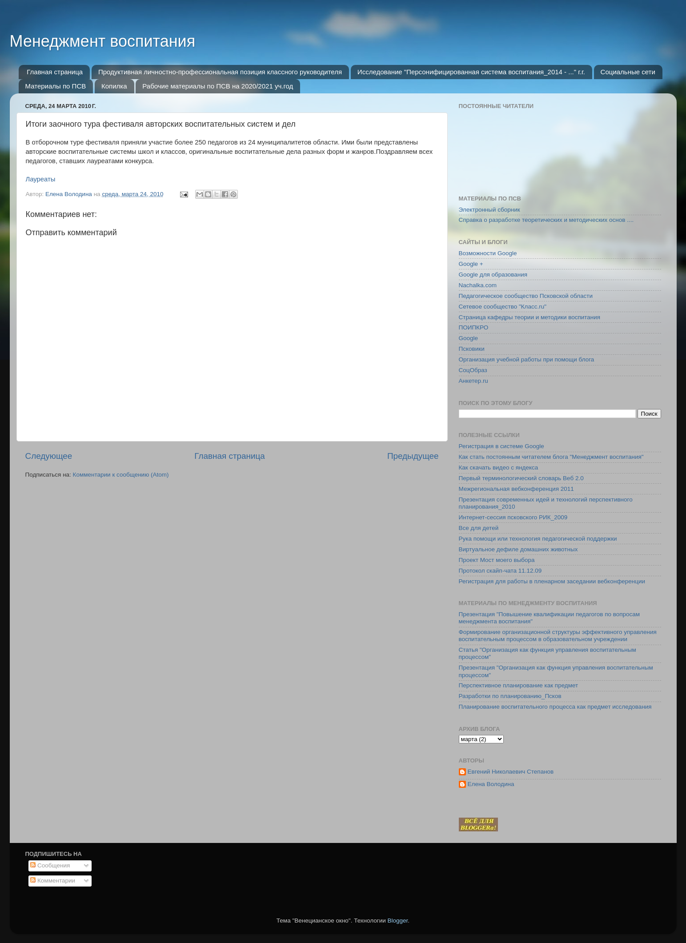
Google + (471, 264)
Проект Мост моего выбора (497, 560)
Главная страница (55, 72)
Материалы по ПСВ (55, 86)
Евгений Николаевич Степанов (511, 771)
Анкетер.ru (473, 380)
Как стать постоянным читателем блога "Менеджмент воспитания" (551, 456)
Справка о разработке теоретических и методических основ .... (546, 220)
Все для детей (479, 528)
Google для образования (493, 274)
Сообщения (50, 865)
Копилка (114, 86)
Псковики (472, 348)
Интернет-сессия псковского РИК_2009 (513, 517)
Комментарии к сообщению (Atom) (121, 474)
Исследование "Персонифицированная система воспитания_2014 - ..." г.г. (471, 72)
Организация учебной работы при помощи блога (526, 359)
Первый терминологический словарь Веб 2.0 (521, 478)
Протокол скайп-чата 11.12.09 (500, 570)
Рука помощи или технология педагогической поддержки (538, 538)
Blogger (398, 920)
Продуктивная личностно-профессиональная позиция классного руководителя (220, 72)
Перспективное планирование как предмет (518, 685)
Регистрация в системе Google (501, 446)
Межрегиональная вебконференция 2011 (516, 489)
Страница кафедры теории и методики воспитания (530, 317)
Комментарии (52, 880)
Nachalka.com (478, 285)
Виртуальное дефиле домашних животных (518, 549)
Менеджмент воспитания (103, 41)
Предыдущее (413, 456)
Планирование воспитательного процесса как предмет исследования (555, 706)
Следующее (48, 456)
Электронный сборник (489, 209)
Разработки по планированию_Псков (510, 696)
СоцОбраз (473, 370)
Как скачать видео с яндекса (498, 467)
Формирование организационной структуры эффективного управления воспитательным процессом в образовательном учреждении (558, 635)
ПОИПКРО (474, 327)
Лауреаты (41, 179)
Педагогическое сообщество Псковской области (526, 296)
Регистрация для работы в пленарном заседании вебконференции (552, 581)
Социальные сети (628, 72)
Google (468, 338)
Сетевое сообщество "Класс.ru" (503, 306)
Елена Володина (491, 784)
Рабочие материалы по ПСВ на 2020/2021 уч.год (217, 86)
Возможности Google (488, 253)
